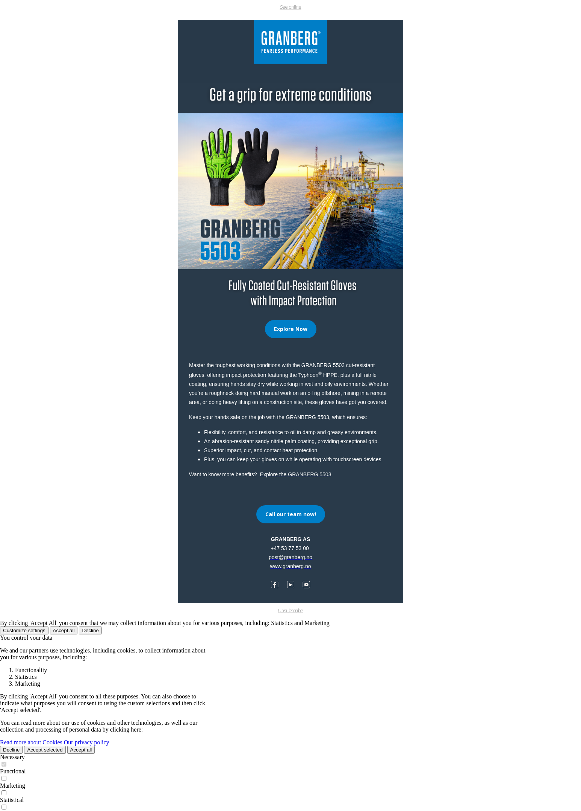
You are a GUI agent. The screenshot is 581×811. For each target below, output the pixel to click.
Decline (90, 630)
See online (290, 7)
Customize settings (24, 630)
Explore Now (290, 328)
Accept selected (44, 750)
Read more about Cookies (31, 742)
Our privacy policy (86, 742)
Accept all (64, 630)
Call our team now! (290, 514)
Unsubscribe (290, 610)
